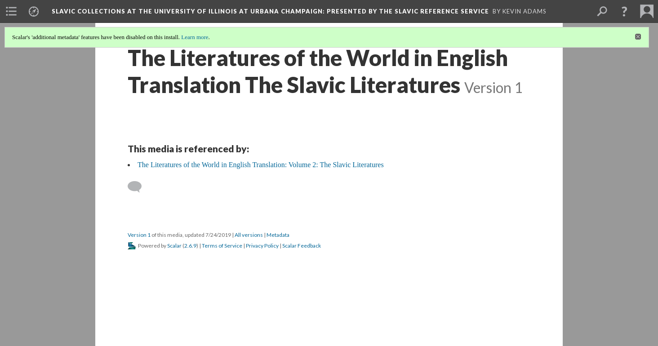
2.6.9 (190, 245)
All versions (249, 234)
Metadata (278, 234)
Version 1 (139, 234)
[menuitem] (11, 11)
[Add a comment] (139, 187)
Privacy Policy (262, 245)
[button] (624, 11)
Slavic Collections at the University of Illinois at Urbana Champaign (270, 11)
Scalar (174, 245)
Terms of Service (222, 245)
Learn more (194, 37)
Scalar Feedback (301, 245)
